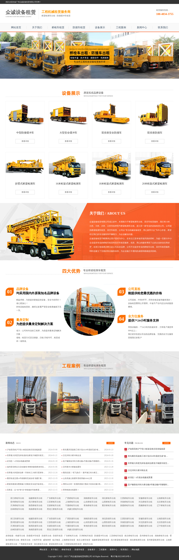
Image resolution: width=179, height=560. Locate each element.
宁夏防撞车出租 (72, 526)
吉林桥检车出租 (17, 509)
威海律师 (47, 540)
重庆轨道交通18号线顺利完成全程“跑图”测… (25, 478)
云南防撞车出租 (164, 519)
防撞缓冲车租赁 (33, 536)
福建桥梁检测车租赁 (100, 540)
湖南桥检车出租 (90, 498)
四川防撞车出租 (35, 522)
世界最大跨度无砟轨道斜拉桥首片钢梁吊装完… (26, 455)
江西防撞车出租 (127, 519)
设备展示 (100, 27)
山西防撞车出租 (109, 522)
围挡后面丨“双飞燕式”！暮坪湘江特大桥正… (81, 473)
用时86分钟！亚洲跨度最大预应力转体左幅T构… (82, 484)
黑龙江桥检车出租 (55, 509)
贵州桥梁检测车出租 (155, 540)
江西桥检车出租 (127, 498)
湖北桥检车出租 (109, 498)
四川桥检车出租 (35, 502)
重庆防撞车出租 (109, 526)
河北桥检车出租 (145, 502)
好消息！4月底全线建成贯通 (18, 461)
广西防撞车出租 (72, 519)
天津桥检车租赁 (86, 536)
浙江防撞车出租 (17, 519)
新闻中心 (142, 27)
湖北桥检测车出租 (137, 540)
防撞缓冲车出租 (101, 536)
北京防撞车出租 (164, 522)
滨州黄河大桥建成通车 (72, 467)
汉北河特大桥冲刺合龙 (72, 455)
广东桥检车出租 (54, 498)
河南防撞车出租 (127, 522)
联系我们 (163, 27)
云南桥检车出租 (164, 498)
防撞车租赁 (79, 27)
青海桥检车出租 (90, 505)
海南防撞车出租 (35, 530)
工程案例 (121, 27)
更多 (110, 443)
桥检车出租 (25, 540)
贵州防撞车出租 (17, 522)
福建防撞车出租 (35, 519)
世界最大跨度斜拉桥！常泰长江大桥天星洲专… (26, 473)
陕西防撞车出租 (35, 526)
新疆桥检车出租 (127, 505)
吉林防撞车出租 (17, 530)
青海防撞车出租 (90, 526)
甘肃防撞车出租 (54, 526)
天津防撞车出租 (17, 526)
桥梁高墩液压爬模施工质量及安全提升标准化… (26, 484)
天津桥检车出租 (17, 505)
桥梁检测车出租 (56, 544)
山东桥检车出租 (90, 502)
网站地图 (135, 550)
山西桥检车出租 (109, 502)
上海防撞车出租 (72, 522)
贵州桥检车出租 (17, 502)
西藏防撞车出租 (145, 526)
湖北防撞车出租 (109, 519)
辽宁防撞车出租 (164, 526)
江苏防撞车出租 (54, 522)
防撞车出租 (46, 536)
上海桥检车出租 (72, 502)
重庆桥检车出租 (109, 505)
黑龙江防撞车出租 (55, 530)
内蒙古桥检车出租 (75, 509)
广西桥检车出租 (72, 498)
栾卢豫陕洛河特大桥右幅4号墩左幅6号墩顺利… (82, 461)
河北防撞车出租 (145, 522)
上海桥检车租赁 (68, 540)
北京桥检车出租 (164, 502)
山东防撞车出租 (90, 522)
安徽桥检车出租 (145, 498)
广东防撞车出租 (54, 519)
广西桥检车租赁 (25, 544)
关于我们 (37, 27)
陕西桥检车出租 (35, 505)
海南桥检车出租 (35, 509)
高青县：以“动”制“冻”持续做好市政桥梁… (24, 490)
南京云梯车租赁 (83, 540)
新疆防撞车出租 (127, 526)
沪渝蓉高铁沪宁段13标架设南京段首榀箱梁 (24, 450)
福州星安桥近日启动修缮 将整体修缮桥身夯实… (26, 467)
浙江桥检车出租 (17, 498)
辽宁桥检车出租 (164, 505)
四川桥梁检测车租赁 (119, 540)
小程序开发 (37, 540)
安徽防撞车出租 (145, 519)
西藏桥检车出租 (145, 505)
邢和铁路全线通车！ (71, 490)
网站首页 (16, 27)
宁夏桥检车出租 (72, 505)
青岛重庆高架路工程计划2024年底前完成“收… (81, 450)
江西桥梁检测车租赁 (73, 544)
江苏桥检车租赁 (116, 536)
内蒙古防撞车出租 (75, 530)
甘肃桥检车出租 (54, 505)
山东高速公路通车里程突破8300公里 (77, 478)
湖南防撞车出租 (90, 519)
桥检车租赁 (58, 27)
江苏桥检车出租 (54, 502)
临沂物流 (56, 540)
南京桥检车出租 (131, 536)
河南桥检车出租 (127, 502)
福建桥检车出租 (35, 498)
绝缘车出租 (20, 536)
